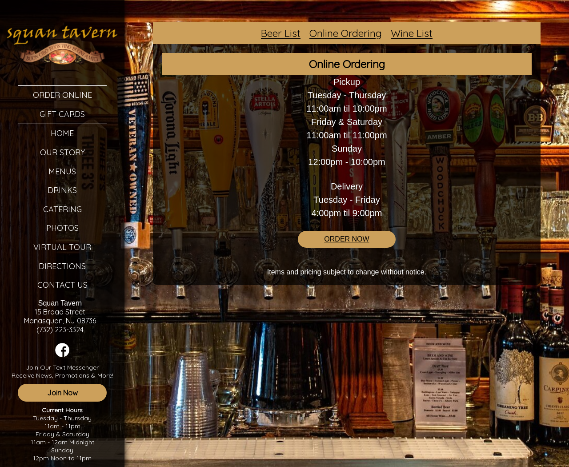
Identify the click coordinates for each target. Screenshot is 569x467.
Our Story (62, 152)
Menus (62, 171)
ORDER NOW (346, 239)
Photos (62, 228)
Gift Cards (62, 114)
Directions (62, 266)
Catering (62, 209)
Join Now (62, 392)
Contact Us (62, 285)
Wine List (412, 33)
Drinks (62, 190)
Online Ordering (345, 33)
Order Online (62, 95)
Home (62, 133)
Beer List (281, 33)
